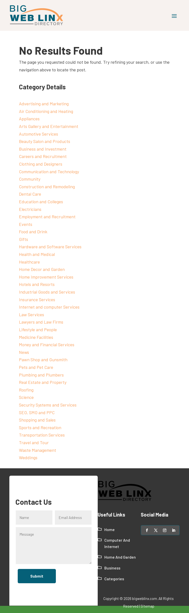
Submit (36, 576)
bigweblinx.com (144, 598)
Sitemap (147, 606)
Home (109, 529)
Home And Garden (120, 557)
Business (112, 568)
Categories (114, 578)
